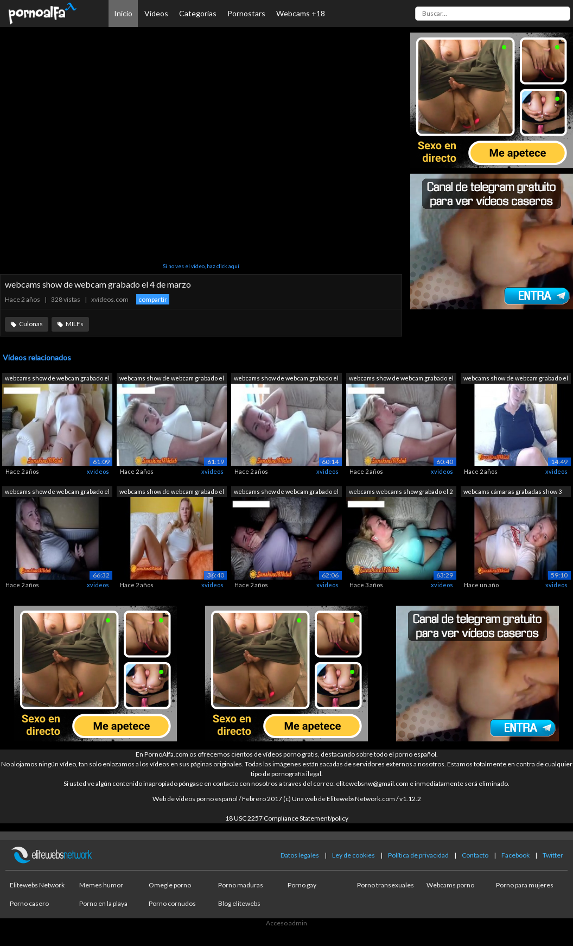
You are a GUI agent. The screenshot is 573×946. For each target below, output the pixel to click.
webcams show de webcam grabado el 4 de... (171, 492)
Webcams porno (450, 885)
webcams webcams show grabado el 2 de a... (401, 492)
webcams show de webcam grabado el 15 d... (286, 492)
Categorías (198, 13)
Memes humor (101, 885)
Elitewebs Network (37, 885)
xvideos (98, 471)
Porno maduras (240, 885)
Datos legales (300, 855)
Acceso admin (286, 923)
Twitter (553, 855)
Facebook (515, 855)
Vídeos (156, 13)
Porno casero (29, 903)
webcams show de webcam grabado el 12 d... (401, 379)
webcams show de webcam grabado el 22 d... (57, 379)
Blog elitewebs (239, 903)
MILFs (75, 324)
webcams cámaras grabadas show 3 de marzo (512, 492)
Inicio (123, 13)
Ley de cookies (353, 855)
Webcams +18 (300, 13)
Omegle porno (170, 885)
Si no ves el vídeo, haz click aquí (201, 266)
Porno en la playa (103, 903)
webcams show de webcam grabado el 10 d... (171, 379)
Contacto (475, 855)
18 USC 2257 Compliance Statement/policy (286, 818)
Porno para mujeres (524, 885)
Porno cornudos (172, 903)
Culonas (31, 324)
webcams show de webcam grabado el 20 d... (286, 379)
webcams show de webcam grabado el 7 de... (57, 492)
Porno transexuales (385, 885)
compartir (152, 299)
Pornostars (246, 13)
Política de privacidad (418, 855)
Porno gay (302, 885)
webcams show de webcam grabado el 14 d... (515, 379)
